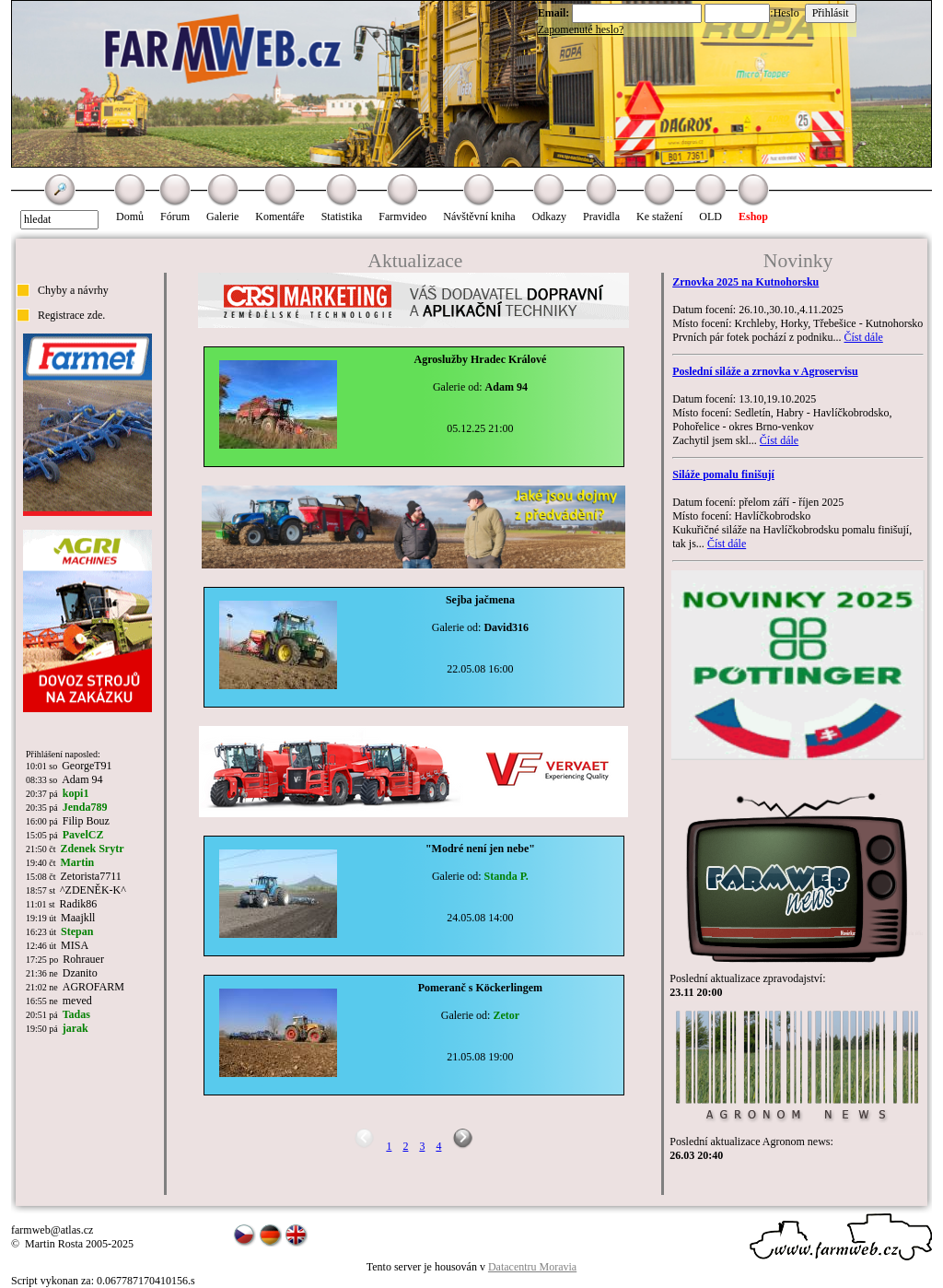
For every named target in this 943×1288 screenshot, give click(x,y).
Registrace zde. (71, 315)
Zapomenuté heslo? (581, 29)
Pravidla (601, 216)
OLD (710, 216)
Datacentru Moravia (532, 1266)
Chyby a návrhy (73, 290)
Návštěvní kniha (479, 216)
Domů (130, 216)
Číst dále (863, 337)
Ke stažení (659, 216)
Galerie (222, 216)
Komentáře (279, 216)
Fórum (175, 216)
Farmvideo (402, 216)
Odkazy (549, 216)
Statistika (342, 216)
